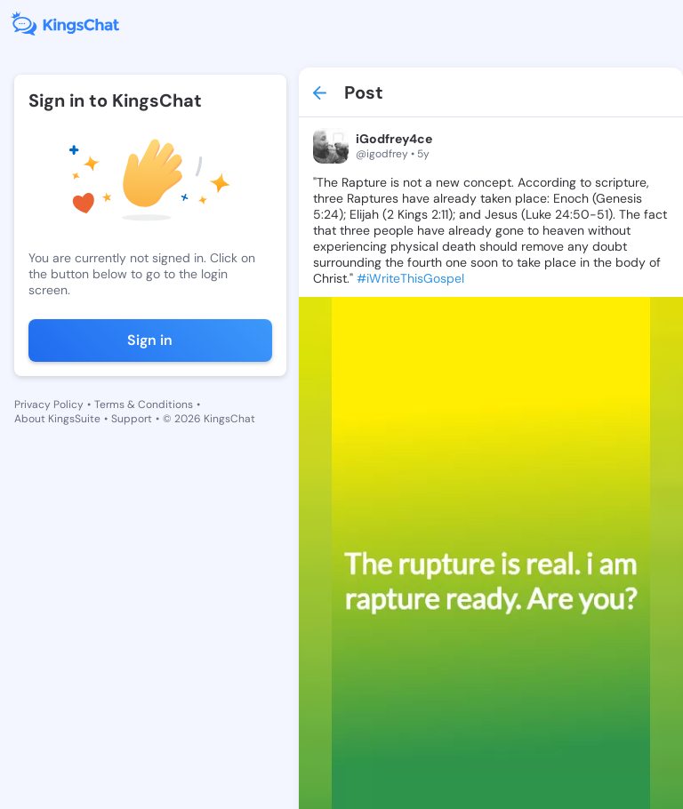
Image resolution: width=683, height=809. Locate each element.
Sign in (150, 340)
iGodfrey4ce (394, 139)
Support (131, 419)
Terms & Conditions (143, 404)
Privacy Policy (49, 404)
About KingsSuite (57, 419)
